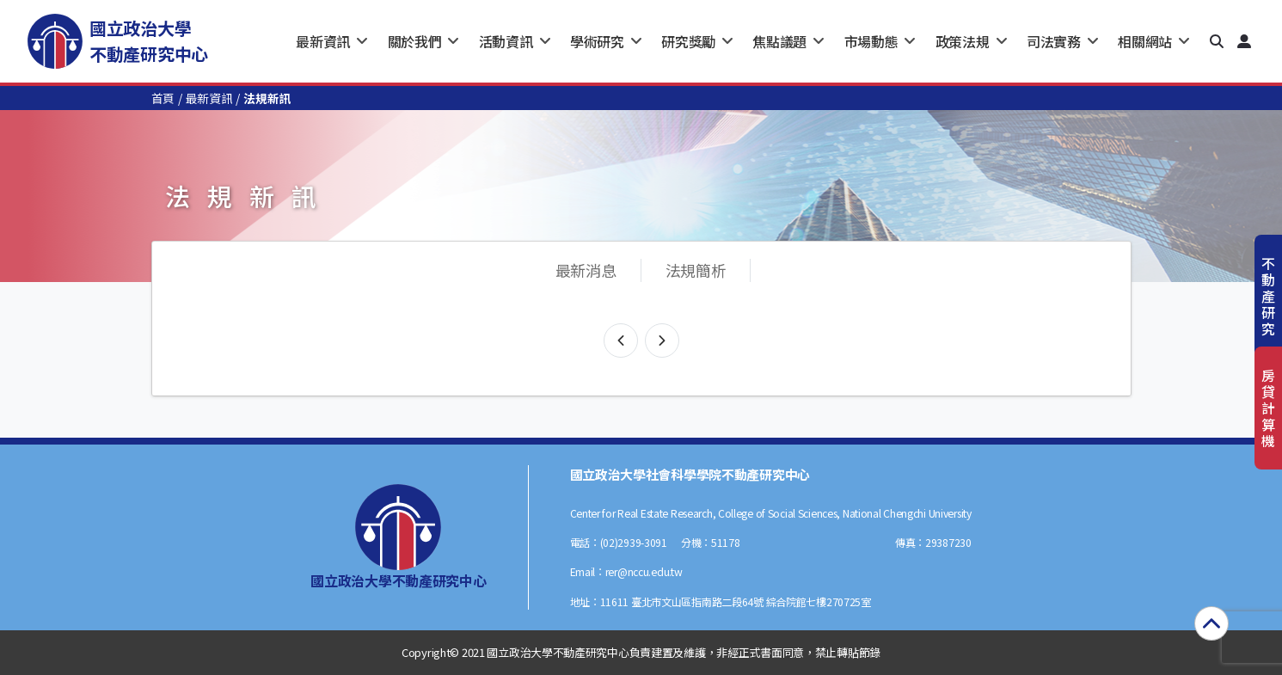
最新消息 (585, 270)
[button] (1216, 41)
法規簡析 (696, 270)
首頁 (163, 98)
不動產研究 (1268, 296)
